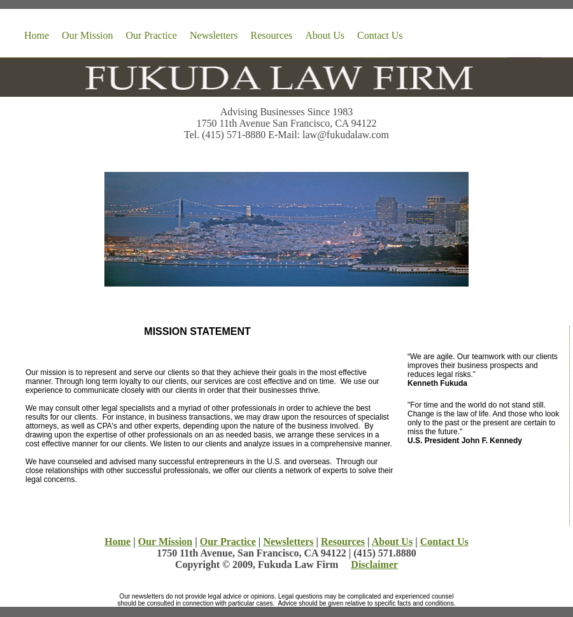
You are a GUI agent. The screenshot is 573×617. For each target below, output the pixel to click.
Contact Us (380, 35)
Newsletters (214, 35)
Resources (272, 35)
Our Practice (151, 35)
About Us (324, 35)
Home (36, 35)
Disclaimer (374, 564)
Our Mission (87, 35)
